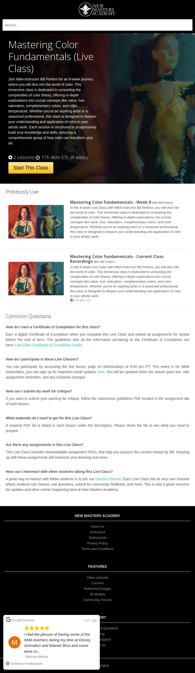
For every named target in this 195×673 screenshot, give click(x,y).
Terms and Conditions (97, 549)
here (100, 372)
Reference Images (97, 589)
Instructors (97, 532)
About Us (97, 526)
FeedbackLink (33, 663)
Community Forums (97, 600)
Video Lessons (97, 577)
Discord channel (108, 479)
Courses (97, 583)
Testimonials (97, 538)
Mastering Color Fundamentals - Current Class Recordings (117, 259)
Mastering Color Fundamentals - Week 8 (110, 202)
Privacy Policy (97, 543)
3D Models (97, 594)
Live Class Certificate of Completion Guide (48, 345)
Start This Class (30, 167)
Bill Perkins (166, 202)
